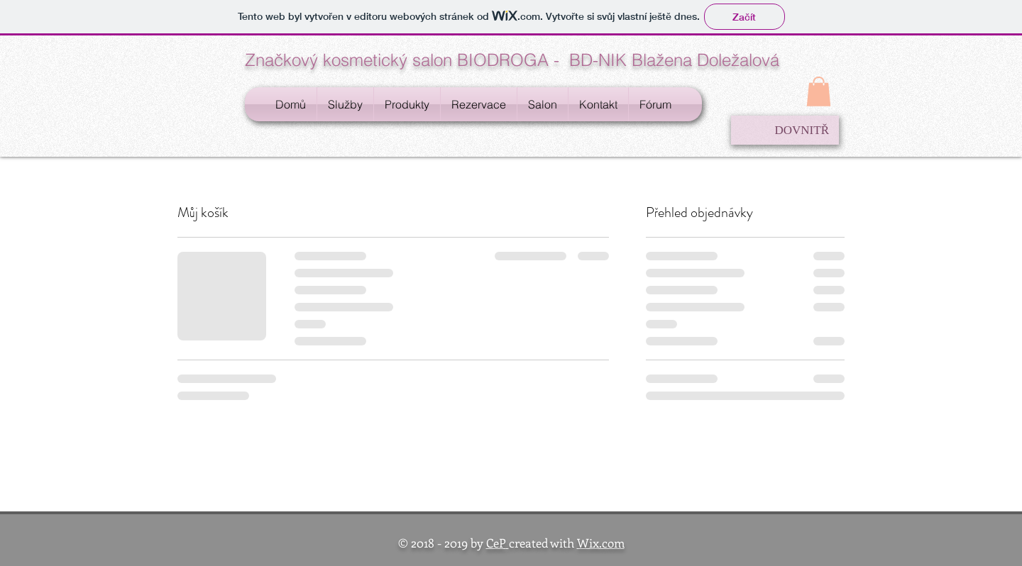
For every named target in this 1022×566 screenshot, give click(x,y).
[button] (818, 91)
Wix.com (601, 542)
